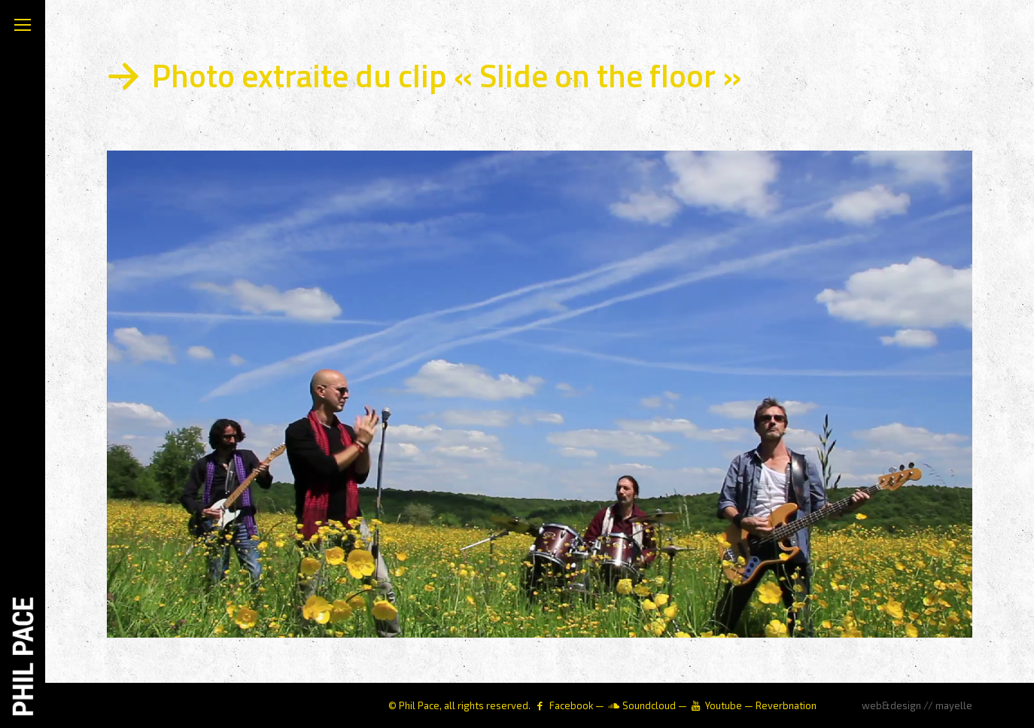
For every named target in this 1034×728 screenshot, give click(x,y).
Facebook (571, 705)
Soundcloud (649, 705)
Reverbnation (786, 705)
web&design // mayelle (917, 705)
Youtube (723, 705)
